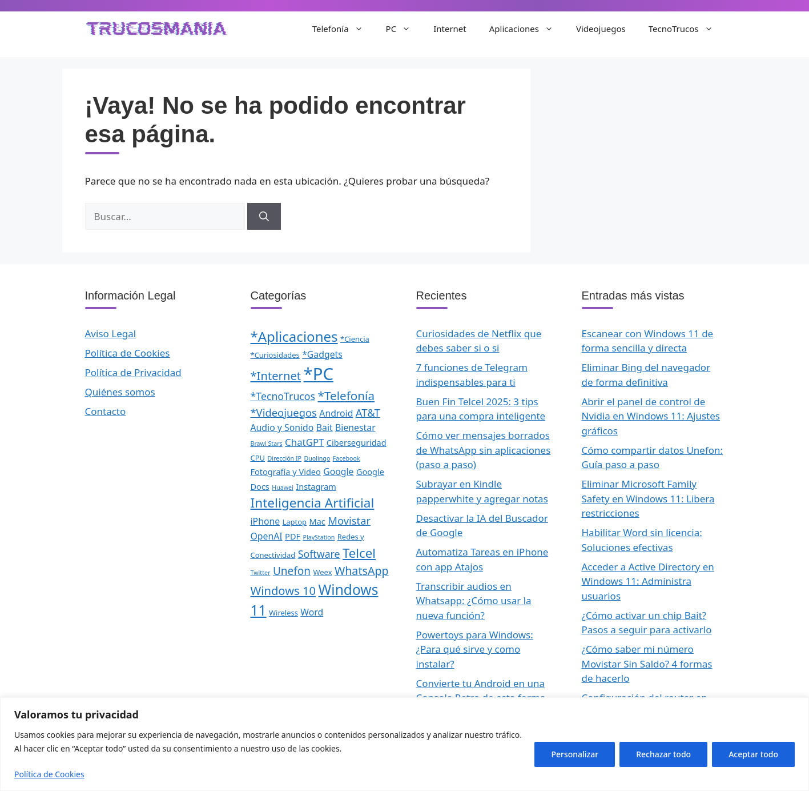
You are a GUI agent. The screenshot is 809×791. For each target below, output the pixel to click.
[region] (404, 744)
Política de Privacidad (133, 372)
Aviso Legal (110, 333)
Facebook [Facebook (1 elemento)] (346, 458)
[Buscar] (264, 216)
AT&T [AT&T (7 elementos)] (368, 412)
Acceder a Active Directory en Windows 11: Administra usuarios (648, 581)
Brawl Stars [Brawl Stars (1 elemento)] (267, 444)
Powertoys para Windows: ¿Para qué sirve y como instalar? (474, 649)
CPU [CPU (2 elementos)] (258, 458)
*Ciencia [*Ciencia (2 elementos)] (354, 339)
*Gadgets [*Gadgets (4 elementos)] (322, 354)
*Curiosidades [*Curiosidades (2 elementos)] (275, 355)
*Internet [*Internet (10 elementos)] (276, 375)
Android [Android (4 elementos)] (336, 413)
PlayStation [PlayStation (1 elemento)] (319, 537)
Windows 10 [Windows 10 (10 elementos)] (283, 590)
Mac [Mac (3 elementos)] (317, 521)
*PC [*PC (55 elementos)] (318, 373)
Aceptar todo (753, 754)
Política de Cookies (49, 774)
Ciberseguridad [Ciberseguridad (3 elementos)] (357, 442)
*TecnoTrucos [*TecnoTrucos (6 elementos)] (283, 396)
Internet (449, 28)
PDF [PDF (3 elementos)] (292, 536)
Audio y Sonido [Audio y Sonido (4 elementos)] (282, 427)
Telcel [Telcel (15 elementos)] (359, 553)
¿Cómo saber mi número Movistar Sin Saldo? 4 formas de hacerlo (647, 663)
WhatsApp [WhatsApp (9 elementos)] (362, 570)
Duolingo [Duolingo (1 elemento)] (317, 458)
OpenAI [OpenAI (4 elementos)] (267, 536)
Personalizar (574, 754)
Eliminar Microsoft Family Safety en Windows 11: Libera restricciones (648, 498)
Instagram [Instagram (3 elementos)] (316, 486)
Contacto (105, 411)
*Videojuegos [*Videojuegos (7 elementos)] (284, 412)
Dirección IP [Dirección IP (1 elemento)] (284, 458)
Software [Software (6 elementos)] (319, 554)
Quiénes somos (120, 391)
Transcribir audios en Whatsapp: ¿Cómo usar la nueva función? (474, 601)
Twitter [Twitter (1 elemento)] (261, 573)
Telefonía (343, 28)
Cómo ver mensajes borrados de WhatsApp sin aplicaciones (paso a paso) (483, 450)
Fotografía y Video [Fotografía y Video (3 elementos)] (286, 471)
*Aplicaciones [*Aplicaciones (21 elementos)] (294, 336)
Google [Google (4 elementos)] (338, 471)
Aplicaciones (527, 28)
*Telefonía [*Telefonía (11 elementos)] (346, 395)
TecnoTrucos (687, 28)
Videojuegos (601, 28)
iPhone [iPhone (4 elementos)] (265, 521)
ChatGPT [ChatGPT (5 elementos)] (304, 442)
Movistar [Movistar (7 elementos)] (349, 520)
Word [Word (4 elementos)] (311, 612)
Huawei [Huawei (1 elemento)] (282, 488)
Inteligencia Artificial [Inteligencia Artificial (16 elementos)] (313, 503)
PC (404, 28)
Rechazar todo (663, 754)
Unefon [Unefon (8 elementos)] (292, 571)
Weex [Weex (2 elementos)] (322, 572)
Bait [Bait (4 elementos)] (324, 427)
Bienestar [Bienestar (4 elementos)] (355, 427)
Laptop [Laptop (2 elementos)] (295, 522)
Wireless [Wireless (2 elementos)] (283, 613)
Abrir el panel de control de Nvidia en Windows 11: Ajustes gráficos (651, 416)
